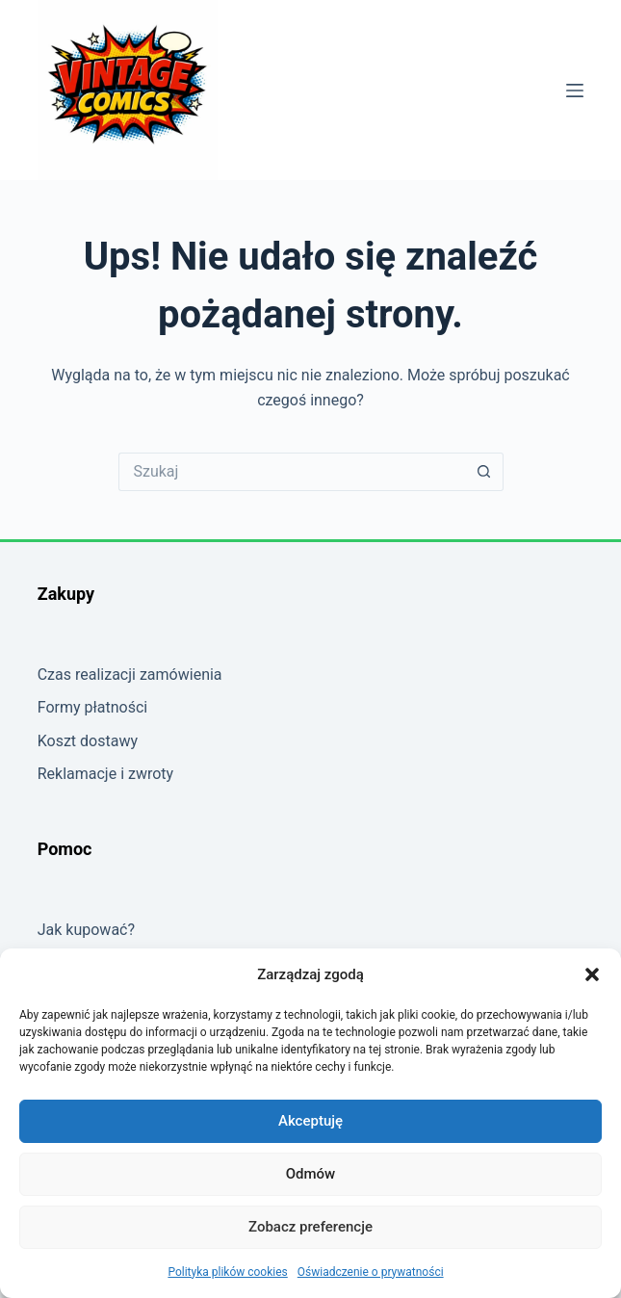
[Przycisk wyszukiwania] (484, 472)
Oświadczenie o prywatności (371, 1272)
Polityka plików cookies (227, 1272)
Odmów (311, 1173)
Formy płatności (93, 707)
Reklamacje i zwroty (105, 774)
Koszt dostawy (88, 741)
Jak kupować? (86, 930)
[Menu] (574, 90)
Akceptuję (310, 1120)
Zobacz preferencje (310, 1226)
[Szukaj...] (291, 472)
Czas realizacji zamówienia (130, 674)
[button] (592, 974)
